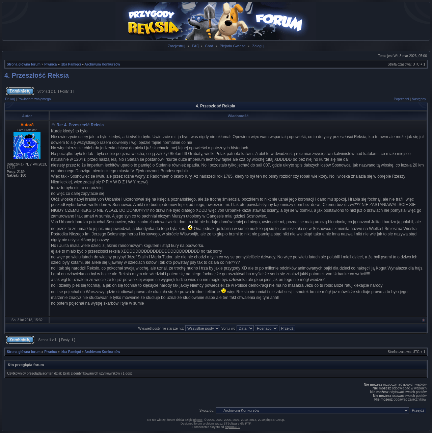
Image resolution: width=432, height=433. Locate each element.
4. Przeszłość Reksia (36, 75)
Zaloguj (258, 46)
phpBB (197, 420)
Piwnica (50, 64)
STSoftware (232, 423)
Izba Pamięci (71, 64)
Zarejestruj (176, 46)
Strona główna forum (23, 64)
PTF (248, 423)
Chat (209, 46)
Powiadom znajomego (34, 99)
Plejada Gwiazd (232, 46)
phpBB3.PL (232, 427)
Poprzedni (401, 99)
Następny (419, 99)
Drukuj (10, 99)
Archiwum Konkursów (102, 64)
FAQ (195, 46)
